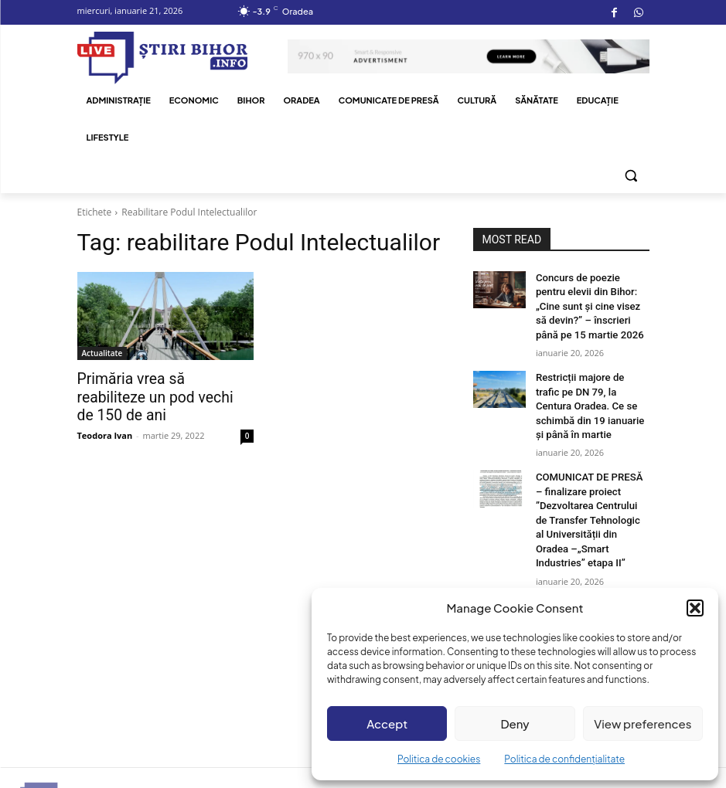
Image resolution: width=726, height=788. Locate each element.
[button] (695, 608)
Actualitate (102, 353)
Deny (514, 723)
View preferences (642, 723)
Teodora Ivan (105, 414)
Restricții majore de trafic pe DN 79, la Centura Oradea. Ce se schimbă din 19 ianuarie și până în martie (591, 396)
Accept (386, 723)
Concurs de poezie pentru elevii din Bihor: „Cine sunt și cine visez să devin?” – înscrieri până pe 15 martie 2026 (591, 303)
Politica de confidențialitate (564, 759)
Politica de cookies (438, 759)
